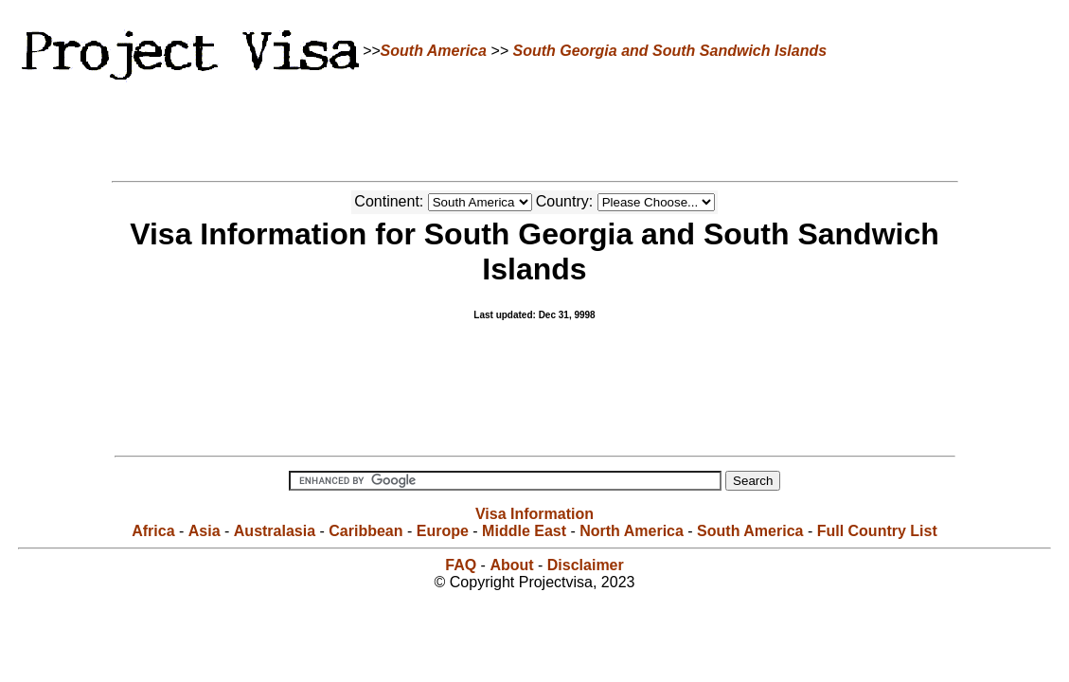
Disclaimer (585, 565)
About (511, 565)
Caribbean (365, 531)
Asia (204, 531)
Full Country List (877, 531)
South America (434, 51)
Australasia (274, 531)
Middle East (524, 531)
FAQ (460, 565)
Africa (153, 531)
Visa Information (534, 514)
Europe (443, 531)
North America (631, 531)
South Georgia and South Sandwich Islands (669, 51)
